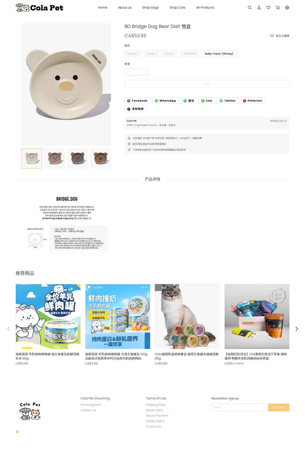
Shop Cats (177, 7)
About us (124, 7)
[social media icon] (17, 418)
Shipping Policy (155, 391)
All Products (205, 7)
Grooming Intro (90, 391)
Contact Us (87, 396)
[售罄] (48, 311)
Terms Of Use (155, 384)
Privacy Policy (154, 407)
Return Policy (153, 396)
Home (102, 7)
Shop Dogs (150, 7)
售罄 (207, 84)
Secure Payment (156, 402)
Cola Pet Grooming (94, 384)
